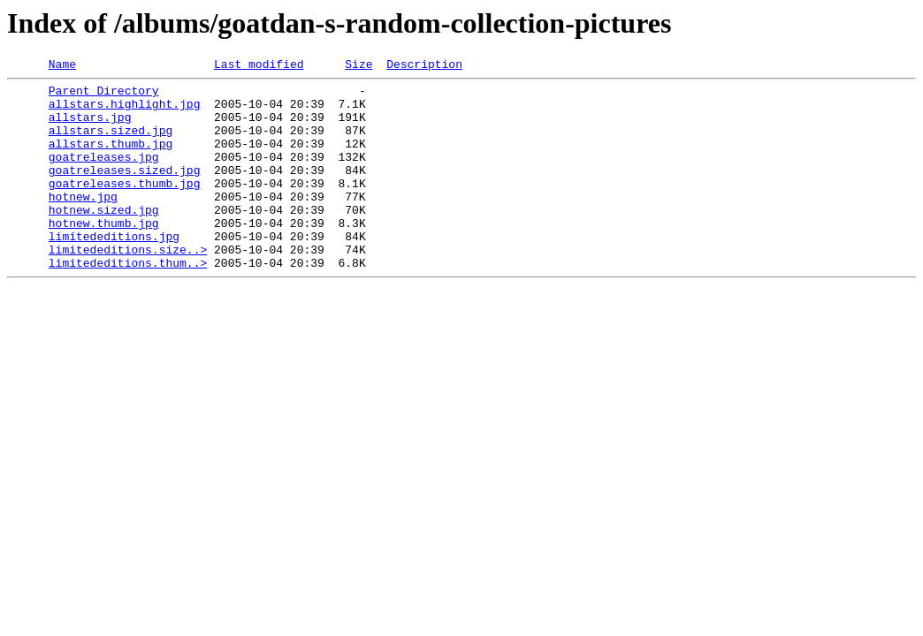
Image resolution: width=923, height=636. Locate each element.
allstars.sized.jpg (110, 143)
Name (62, 66)
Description (424, 66)
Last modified (258, 66)
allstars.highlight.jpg (125, 111)
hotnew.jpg (83, 223)
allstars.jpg (90, 127)
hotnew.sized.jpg (104, 238)
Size (358, 66)
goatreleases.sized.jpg (125, 191)
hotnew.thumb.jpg (104, 254)
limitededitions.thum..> (128, 302)
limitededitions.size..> (128, 286)
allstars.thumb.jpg (110, 159)
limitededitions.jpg (114, 270)
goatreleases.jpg (104, 175)
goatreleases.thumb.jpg (125, 207)
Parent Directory (104, 95)
